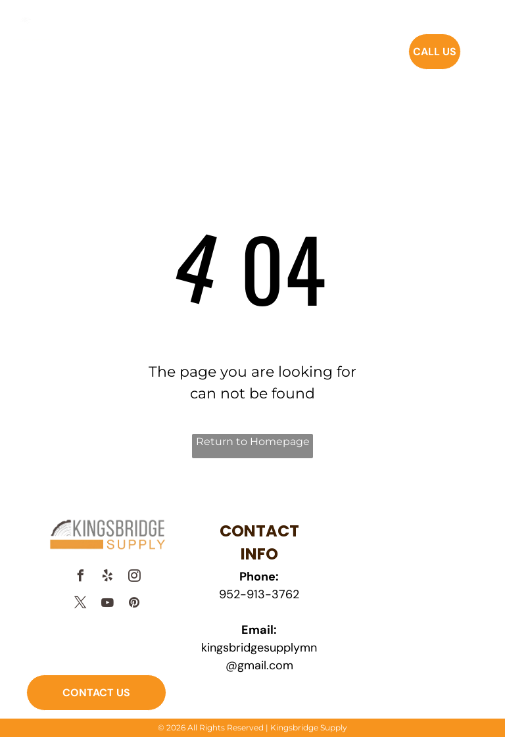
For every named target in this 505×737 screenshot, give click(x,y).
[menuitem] (189, 60)
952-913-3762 (259, 594)
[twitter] (80, 604)
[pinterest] (134, 604)
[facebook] (80, 577)
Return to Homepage (253, 441)
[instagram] (134, 577)
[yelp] (107, 577)
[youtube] (107, 604)
